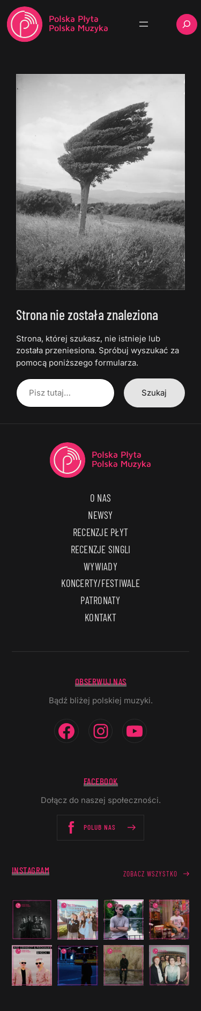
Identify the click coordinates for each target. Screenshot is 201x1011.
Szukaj (154, 393)
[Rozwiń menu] (143, 24)
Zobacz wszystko (150, 873)
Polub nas (100, 827)
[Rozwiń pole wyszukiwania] (186, 24)
